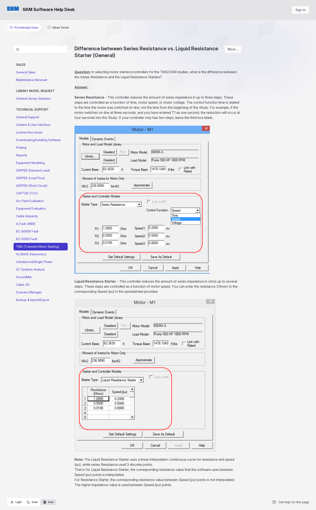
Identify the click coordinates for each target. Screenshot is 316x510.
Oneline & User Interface (33, 124)
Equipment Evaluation (31, 208)
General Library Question (33, 98)
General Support (27, 117)
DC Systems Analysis (30, 269)
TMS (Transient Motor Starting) (37, 246)
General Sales (26, 72)
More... (233, 49)
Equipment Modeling (30, 163)
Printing (21, 147)
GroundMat (24, 277)
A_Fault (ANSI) (26, 223)
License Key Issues (29, 132)
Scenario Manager (29, 292)
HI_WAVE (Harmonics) (31, 254)
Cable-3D (22, 284)
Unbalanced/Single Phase (34, 262)
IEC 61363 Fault (26, 239)
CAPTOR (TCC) (27, 193)
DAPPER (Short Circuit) (32, 185)
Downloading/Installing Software (38, 140)
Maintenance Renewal (31, 80)
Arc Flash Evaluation (30, 201)
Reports (21, 155)
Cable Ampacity (27, 216)
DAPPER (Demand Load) (33, 170)
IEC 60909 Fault (27, 231)
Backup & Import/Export (32, 300)
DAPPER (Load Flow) (30, 178)
